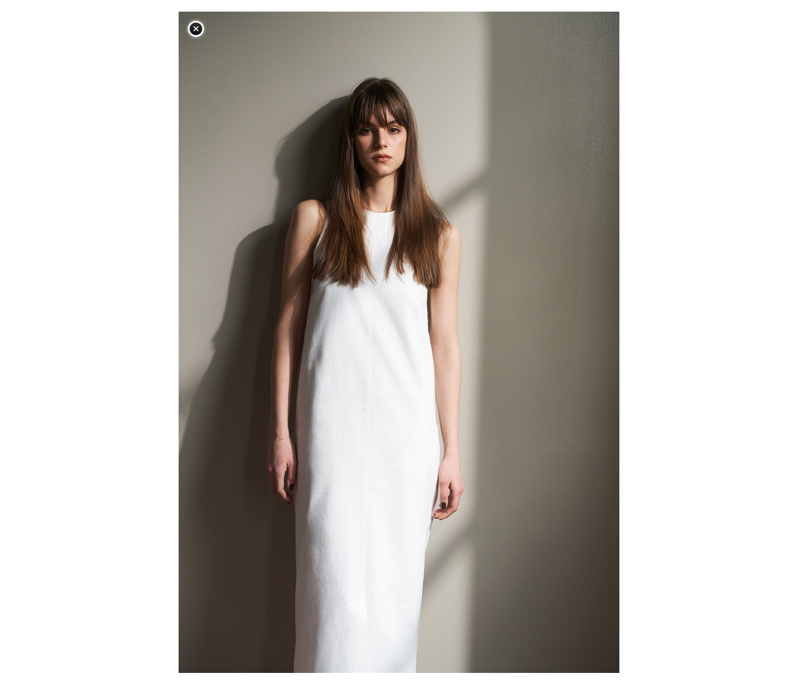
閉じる (196, 29)
